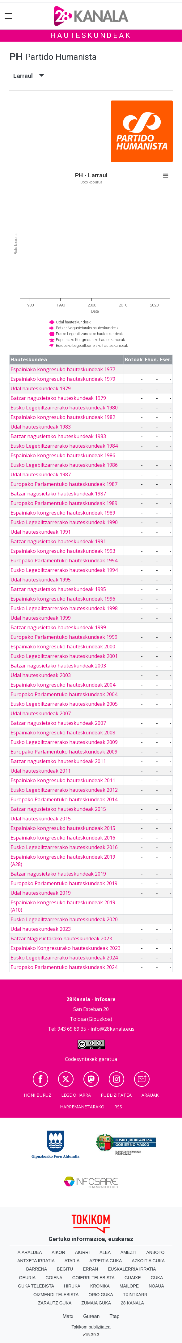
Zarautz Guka (54, 1302)
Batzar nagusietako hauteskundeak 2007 (58, 723)
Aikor (58, 1252)
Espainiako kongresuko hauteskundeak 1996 (63, 598)
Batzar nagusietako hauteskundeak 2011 (58, 761)
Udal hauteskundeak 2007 (41, 713)
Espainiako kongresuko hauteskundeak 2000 (63, 646)
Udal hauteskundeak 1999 (41, 617)
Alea (105, 1252)
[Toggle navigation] (8, 16)
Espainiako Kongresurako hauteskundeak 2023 (66, 948)
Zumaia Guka (96, 1302)
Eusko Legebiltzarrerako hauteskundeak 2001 (64, 656)
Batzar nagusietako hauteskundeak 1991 (58, 541)
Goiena (53, 1277)
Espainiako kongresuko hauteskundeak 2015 (63, 828)
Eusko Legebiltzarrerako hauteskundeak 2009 (64, 742)
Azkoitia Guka (148, 1260)
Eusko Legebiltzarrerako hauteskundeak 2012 (64, 789)
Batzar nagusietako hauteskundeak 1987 (58, 493)
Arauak (150, 1095)
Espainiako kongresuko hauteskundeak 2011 (63, 780)
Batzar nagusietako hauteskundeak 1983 (58, 436)
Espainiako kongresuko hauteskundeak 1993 (63, 551)
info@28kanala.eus (112, 1028)
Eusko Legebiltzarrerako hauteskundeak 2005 (64, 703)
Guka (157, 1277)
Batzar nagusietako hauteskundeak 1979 (58, 398)
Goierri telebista (93, 1277)
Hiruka (72, 1285)
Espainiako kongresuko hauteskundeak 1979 (63, 379)
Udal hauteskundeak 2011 (41, 770)
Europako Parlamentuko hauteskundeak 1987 (64, 484)
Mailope (129, 1285)
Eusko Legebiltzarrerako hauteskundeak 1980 (64, 407)
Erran (90, 1269)
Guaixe (133, 1277)
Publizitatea (116, 1095)
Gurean (91, 1316)
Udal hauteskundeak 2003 (41, 675)
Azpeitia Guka (105, 1260)
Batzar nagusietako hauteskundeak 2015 (58, 809)
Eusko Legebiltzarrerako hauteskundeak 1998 (64, 608)
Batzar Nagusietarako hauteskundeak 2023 (61, 938)
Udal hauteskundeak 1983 (41, 426)
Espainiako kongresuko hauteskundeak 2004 (63, 684)
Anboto (155, 1252)
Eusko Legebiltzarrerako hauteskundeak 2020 (64, 919)
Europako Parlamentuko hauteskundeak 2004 (64, 694)
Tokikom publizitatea (90, 1327)
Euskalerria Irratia (132, 1269)
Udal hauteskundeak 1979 (41, 388)
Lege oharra (76, 1095)
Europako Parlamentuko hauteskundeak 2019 (64, 883)
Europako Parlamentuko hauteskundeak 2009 (64, 751)
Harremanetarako (82, 1107)
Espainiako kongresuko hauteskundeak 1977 (63, 369)
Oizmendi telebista (56, 1294)
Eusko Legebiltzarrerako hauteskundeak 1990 (64, 522)
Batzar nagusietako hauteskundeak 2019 (58, 873)
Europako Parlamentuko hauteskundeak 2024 (64, 967)
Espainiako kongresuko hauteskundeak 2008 (63, 732)
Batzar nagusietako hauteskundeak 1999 (58, 627)
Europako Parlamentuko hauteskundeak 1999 (64, 637)
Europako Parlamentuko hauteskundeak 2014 (64, 799)
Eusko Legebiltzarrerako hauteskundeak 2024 (64, 957)
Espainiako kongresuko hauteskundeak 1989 (63, 512)
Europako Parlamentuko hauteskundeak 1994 (64, 560)
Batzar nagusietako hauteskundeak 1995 (58, 589)
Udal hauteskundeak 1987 (41, 474)
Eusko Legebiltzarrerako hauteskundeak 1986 (64, 465)
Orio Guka (100, 1294)
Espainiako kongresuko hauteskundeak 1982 (63, 417)
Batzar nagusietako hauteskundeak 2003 (58, 665)
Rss (118, 1107)
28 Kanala (132, 1302)
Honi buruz (37, 1095)
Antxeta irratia (36, 1260)
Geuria (27, 1277)
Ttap (115, 1316)
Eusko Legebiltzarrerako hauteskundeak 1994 (64, 570)
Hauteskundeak (90, 35)
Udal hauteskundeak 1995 (41, 579)
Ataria (72, 1260)
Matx (67, 1316)
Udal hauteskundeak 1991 (41, 531)
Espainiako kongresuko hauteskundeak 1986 (63, 455)
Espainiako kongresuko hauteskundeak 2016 (63, 837)
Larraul (28, 75)
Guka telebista (36, 1285)
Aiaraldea (30, 1252)
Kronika (100, 1285)
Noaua (156, 1285)
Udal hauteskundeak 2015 (41, 818)
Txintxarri (136, 1294)
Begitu (65, 1269)
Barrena (36, 1269)
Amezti (128, 1252)
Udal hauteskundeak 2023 (41, 929)
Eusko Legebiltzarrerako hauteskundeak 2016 (64, 847)
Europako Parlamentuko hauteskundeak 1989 (64, 503)
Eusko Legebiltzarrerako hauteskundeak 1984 (64, 445)
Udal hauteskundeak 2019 (41, 892)
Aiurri (82, 1252)
